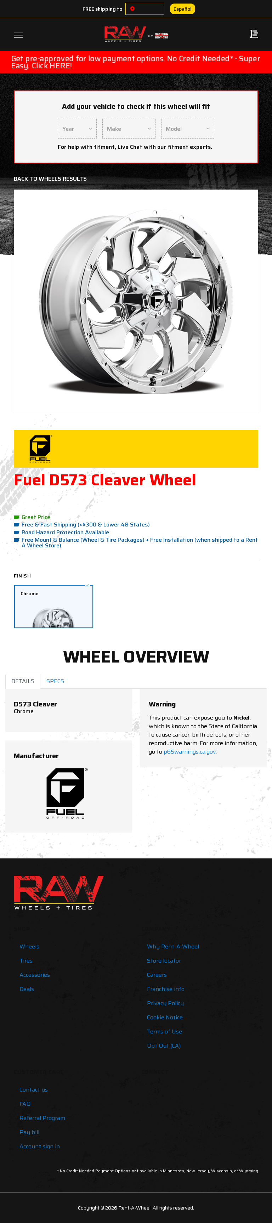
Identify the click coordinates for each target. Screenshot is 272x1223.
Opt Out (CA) (164, 1045)
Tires (26, 960)
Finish (22, 575)
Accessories (34, 974)
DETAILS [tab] (22, 681)
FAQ (24, 1103)
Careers (157, 974)
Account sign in (39, 1146)
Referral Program (42, 1118)
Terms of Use (164, 1031)
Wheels (29, 946)
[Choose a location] (132, 9)
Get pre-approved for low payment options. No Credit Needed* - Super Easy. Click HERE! (135, 62)
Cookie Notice (165, 1017)
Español (183, 9)
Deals (26, 989)
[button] (38, 301)
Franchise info (166, 989)
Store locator (164, 960)
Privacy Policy (165, 1003)
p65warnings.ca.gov (190, 751)
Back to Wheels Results (50, 178)
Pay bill (29, 1132)
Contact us (33, 1089)
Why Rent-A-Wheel (173, 946)
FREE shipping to (103, 9)
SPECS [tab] (55, 681)
